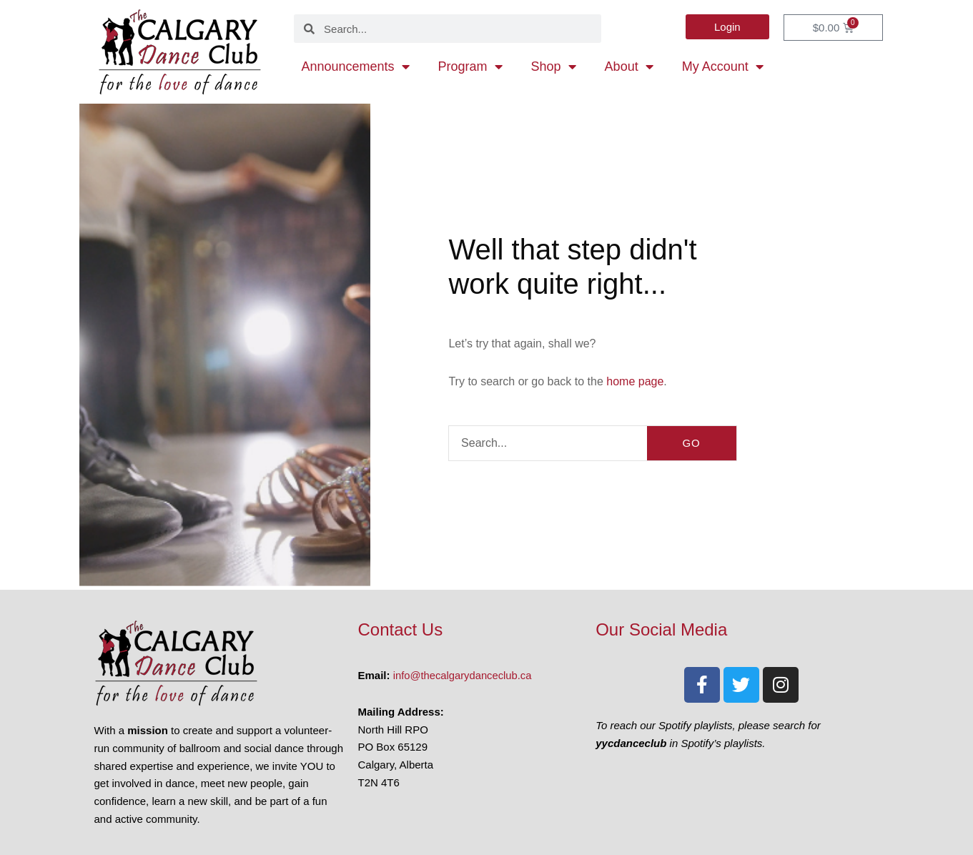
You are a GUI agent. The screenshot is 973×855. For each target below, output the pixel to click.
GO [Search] (691, 443)
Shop (553, 66)
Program (470, 66)
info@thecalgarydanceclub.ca (463, 675)
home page (634, 381)
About (629, 66)
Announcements (355, 66)
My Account (723, 66)
